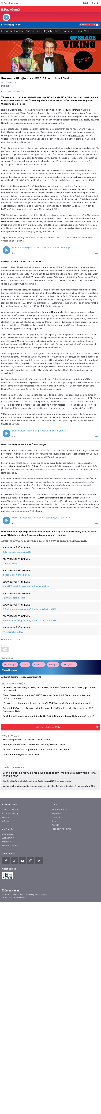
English (44, 1074)
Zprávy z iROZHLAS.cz (15, 882)
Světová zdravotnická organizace (54, 554)
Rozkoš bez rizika (10, 278)
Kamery (67, 31)
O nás (78, 31)
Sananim (57, 349)
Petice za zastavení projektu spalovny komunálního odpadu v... (47, 849)
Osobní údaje (17, 1074)
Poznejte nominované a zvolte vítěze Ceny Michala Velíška (45, 837)
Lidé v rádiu (57, 997)
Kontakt (55, 1004)
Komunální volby (10, 993)
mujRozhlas (7, 714)
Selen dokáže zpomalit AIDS (17, 608)
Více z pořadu (10, 820)
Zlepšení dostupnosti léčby (16, 631)
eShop (5, 1000)
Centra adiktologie (51, 368)
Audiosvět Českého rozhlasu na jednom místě (21, 734)
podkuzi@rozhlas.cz (76, 597)
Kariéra (55, 1000)
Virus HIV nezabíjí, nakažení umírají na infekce (26, 643)
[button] (96, 310)
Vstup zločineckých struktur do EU (32, 861)
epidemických (76, 192)
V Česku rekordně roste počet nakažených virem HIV (29, 666)
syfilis (4, 281)
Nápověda (56, 993)
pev (10, 695)
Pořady (18, 31)
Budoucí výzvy (10, 620)
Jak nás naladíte (59, 989)
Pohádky (38, 721)
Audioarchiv (33, 31)
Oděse (40, 176)
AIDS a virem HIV (73, 166)
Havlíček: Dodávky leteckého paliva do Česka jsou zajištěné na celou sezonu (37, 961)
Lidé (57, 31)
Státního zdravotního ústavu (24, 523)
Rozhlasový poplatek (62, 1008)
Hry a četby (10, 721)
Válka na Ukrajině (10, 989)
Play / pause (6, 307)
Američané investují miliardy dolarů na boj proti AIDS (29, 677)
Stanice (6, 997)
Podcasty (6, 1021)
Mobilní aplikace (10, 1025)
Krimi (25, 721)
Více (88, 31)
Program (6, 31)
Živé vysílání (69, 721)
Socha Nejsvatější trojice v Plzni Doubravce (36, 824)
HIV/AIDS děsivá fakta (14, 654)
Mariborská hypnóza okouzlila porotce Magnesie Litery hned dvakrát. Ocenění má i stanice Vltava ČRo (49, 966)
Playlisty (47, 31)
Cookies (5, 1074)
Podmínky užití (32, 1074)
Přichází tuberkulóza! (13, 688)
